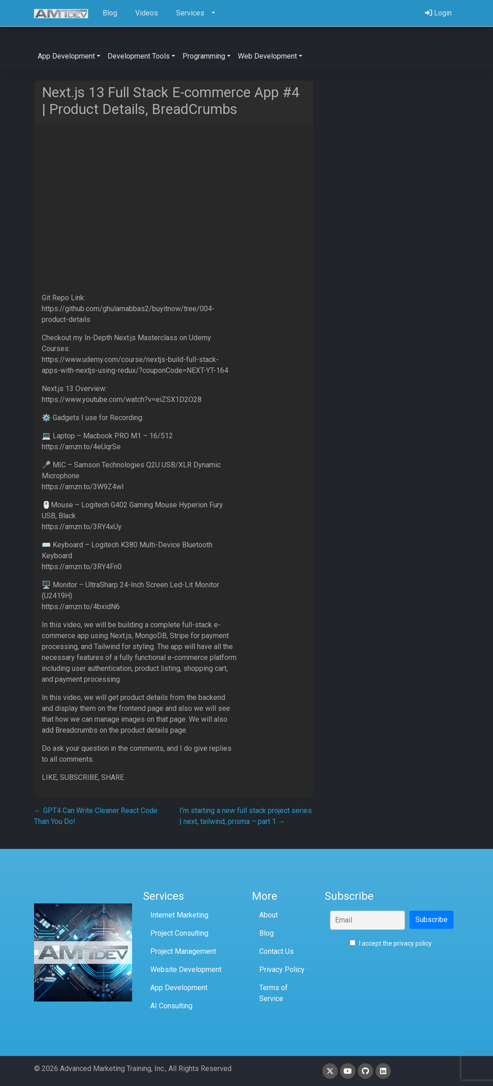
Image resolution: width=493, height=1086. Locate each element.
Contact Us (276, 951)
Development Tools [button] (139, 56)
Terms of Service (273, 993)
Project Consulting (179, 933)
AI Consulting (171, 1006)
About (268, 915)
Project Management (183, 951)
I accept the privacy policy (391, 943)
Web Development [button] (267, 56)
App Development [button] (66, 56)
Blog (266, 933)
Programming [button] (203, 56)
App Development (178, 987)
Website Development (186, 969)
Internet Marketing (179, 915)
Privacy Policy (282, 969)
